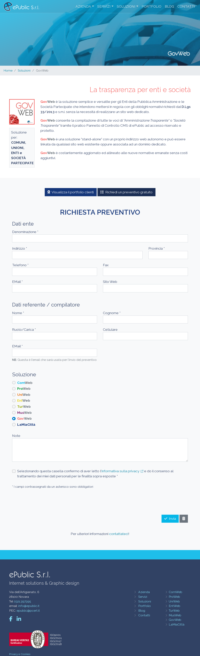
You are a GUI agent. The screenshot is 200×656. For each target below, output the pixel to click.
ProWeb (174, 597)
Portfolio (151, 7)
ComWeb (175, 592)
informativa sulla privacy (120, 471)
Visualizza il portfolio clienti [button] (70, 192)
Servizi (142, 597)
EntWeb (174, 606)
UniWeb (174, 601)
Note (16, 436)
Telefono (20, 265)
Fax (106, 265)
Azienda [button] (83, 7)
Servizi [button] (104, 7)
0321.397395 (22, 601)
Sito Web (110, 282)
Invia (170, 519)
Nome (18, 313)
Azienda (144, 592)
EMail (17, 282)
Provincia (156, 248)
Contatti (186, 7)
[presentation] (158, 500)
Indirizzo (19, 248)
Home (8, 70)
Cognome (112, 313)
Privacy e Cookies (19, 654)
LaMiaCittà (176, 624)
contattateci (118, 534)
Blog (169, 7)
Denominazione (25, 232)
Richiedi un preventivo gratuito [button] (126, 192)
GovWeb (175, 620)
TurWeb (174, 610)
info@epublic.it (28, 606)
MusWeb (175, 615)
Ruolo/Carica (24, 330)
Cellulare (110, 330)
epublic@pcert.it (28, 610)
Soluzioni (24, 70)
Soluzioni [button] (126, 7)
